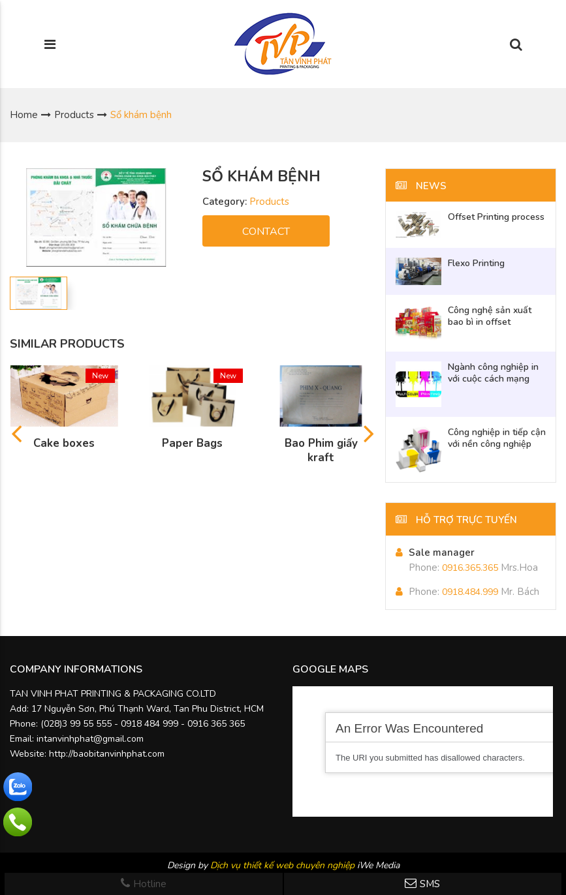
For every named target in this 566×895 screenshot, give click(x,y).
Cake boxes (64, 443)
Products (74, 114)
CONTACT (266, 231)
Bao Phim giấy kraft (321, 450)
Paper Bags (192, 443)
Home (24, 114)
